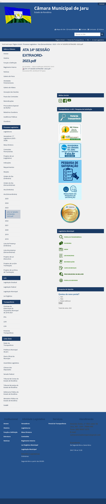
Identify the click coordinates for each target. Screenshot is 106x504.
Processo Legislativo (30, 44)
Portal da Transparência (76, 40)
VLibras (101, 29)
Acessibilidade (73, 29)
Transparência (9, 302)
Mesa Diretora (26, 432)
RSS (88, 40)
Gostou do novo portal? (69, 294)
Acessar (102, 4)
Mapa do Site (61, 29)
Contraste (92, 29)
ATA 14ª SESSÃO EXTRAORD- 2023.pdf (37, 69)
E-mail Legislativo (98, 40)
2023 (54, 44)
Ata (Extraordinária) (44, 44)
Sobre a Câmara (9, 49)
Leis (5, 278)
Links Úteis (8, 339)
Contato (83, 29)
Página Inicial (60, 40)
